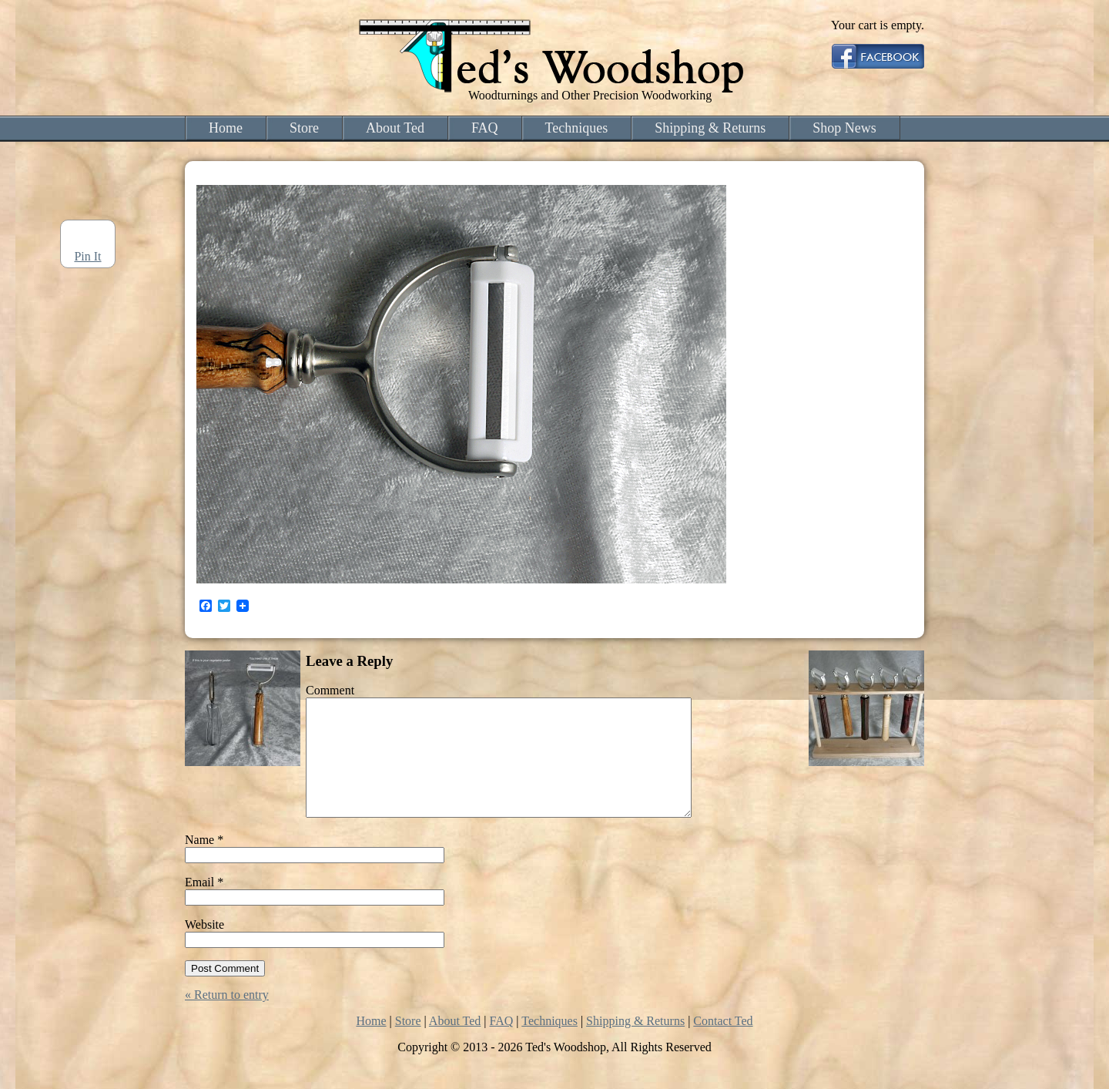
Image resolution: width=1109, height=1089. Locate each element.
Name (204, 862)
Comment (330, 690)
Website (204, 947)
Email (204, 905)
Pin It (87, 256)
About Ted (395, 128)
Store (304, 128)
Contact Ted (722, 1043)
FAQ (484, 128)
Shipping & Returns (710, 128)
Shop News (844, 128)
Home (226, 128)
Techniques (576, 128)
